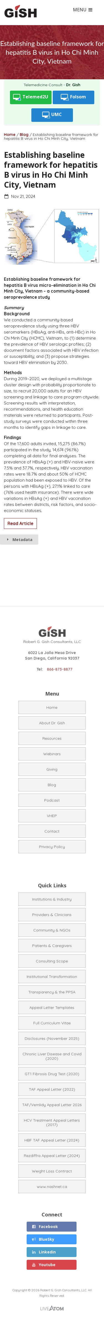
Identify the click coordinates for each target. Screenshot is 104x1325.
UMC (52, 115)
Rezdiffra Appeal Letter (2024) (52, 1155)
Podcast (52, 800)
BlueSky (43, 1239)
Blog (24, 134)
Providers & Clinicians (52, 914)
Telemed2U (30, 97)
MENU (83, 10)
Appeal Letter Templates (51, 1007)
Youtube (44, 1264)
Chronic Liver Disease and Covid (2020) (52, 1056)
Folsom (73, 97)
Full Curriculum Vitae (52, 1022)
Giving (51, 769)
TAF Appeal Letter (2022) (52, 1089)
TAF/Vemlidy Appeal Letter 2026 (52, 1104)
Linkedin (44, 1252)
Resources (52, 738)
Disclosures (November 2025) (52, 1038)
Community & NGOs (51, 930)
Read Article (20, 523)
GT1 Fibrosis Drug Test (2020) (52, 1073)
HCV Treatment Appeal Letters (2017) (52, 1122)
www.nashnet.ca (52, 1186)
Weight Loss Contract (52, 1171)
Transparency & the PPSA (51, 992)
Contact (51, 831)
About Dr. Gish (52, 722)
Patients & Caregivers (52, 945)
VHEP (52, 815)
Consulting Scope (52, 961)
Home (10, 134)
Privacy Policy (52, 846)
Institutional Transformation (52, 976)
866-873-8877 (59, 669)
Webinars (52, 753)
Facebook (45, 1226)
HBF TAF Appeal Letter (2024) (51, 1140)
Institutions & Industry (52, 899)
